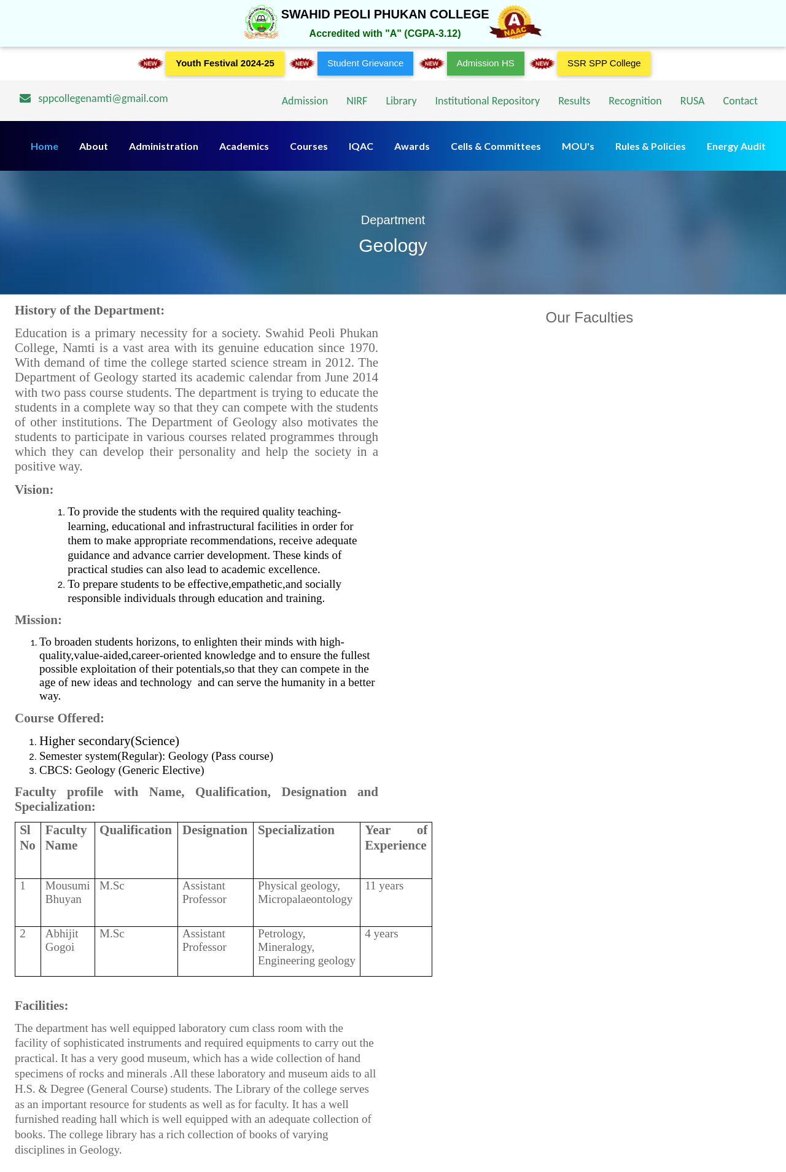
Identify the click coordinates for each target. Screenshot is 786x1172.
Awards (412, 146)
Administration (163, 146)
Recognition (635, 100)
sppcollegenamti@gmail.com (94, 98)
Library (401, 100)
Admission (305, 100)
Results (574, 100)
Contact (740, 100)
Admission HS (486, 63)
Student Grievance (365, 63)
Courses (309, 146)
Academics (244, 146)
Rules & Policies (650, 146)
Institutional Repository (487, 100)
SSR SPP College (604, 63)
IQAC (361, 146)
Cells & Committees (496, 146)
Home (44, 146)
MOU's (578, 146)
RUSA (692, 100)
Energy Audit (736, 146)
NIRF (356, 100)
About (93, 146)
